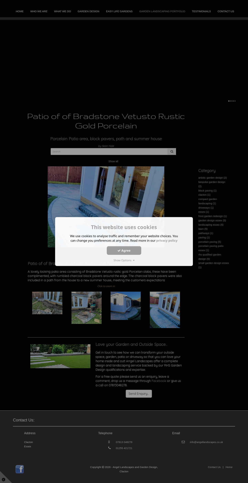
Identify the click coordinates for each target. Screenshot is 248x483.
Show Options (124, 260)
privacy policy (166, 240)
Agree (124, 250)
